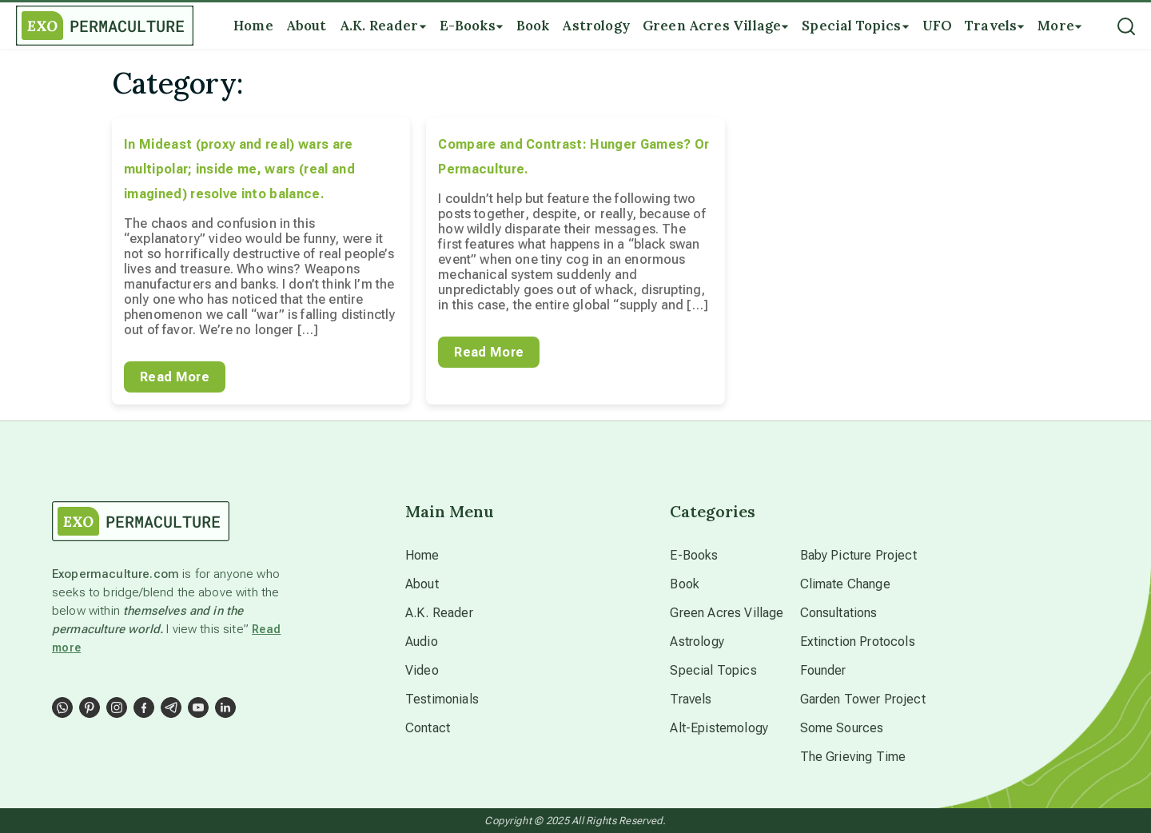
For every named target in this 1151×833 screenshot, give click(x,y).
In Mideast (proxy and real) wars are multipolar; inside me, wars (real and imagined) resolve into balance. (239, 169)
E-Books (694, 555)
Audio (421, 641)
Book (684, 584)
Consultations (839, 612)
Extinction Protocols (857, 641)
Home (422, 555)
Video (422, 670)
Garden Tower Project (863, 699)
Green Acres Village (726, 612)
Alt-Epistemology (719, 727)
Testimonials (442, 699)
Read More (174, 377)
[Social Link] (62, 707)
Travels (690, 699)
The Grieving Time (853, 756)
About (422, 584)
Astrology (696, 641)
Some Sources (842, 727)
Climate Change (845, 584)
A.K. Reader (439, 612)
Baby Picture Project (858, 555)
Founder (823, 670)
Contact (427, 727)
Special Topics (713, 670)
